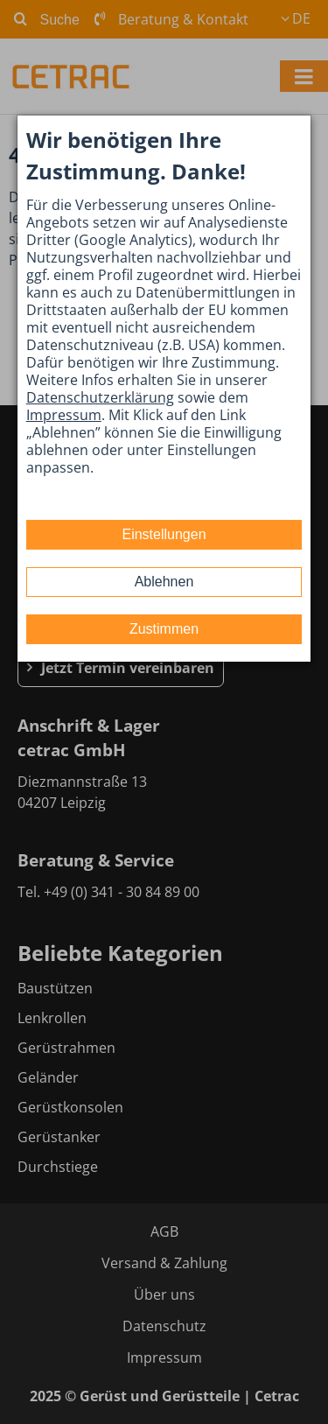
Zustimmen (164, 628)
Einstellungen (164, 534)
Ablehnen (164, 581)
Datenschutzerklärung (100, 397)
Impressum (63, 415)
